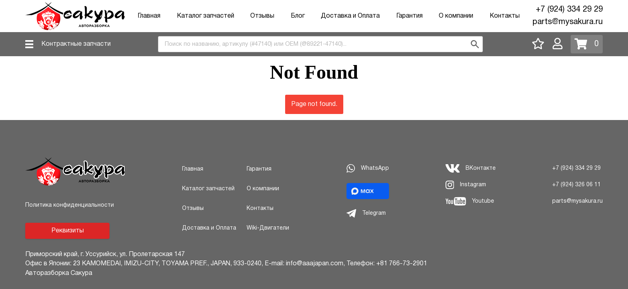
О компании (456, 16)
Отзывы (262, 16)
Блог (298, 16)
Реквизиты (67, 231)
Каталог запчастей (205, 16)
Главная (149, 16)
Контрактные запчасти (76, 44)
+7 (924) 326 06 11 (576, 184)
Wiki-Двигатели (268, 228)
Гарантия (409, 16)
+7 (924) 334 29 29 (569, 9)
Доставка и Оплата (350, 16)
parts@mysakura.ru (568, 22)
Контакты (505, 16)
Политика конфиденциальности (69, 205)
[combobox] (320, 44)
